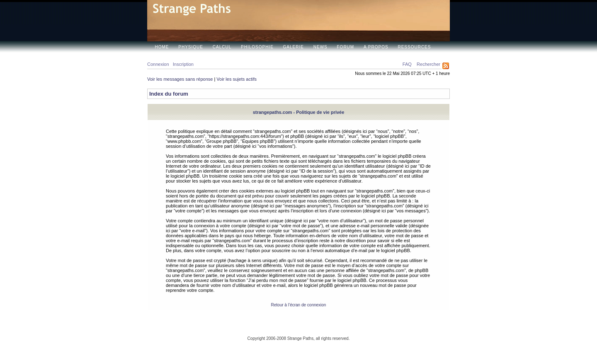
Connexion (158, 64)
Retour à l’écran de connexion (298, 305)
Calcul (222, 47)
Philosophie (257, 47)
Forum (345, 47)
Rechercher (428, 64)
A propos (376, 47)
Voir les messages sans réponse (180, 79)
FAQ (407, 64)
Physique (190, 47)
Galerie (293, 47)
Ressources (414, 47)
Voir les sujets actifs (236, 79)
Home (162, 47)
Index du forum (168, 94)
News (320, 47)
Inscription (183, 64)
